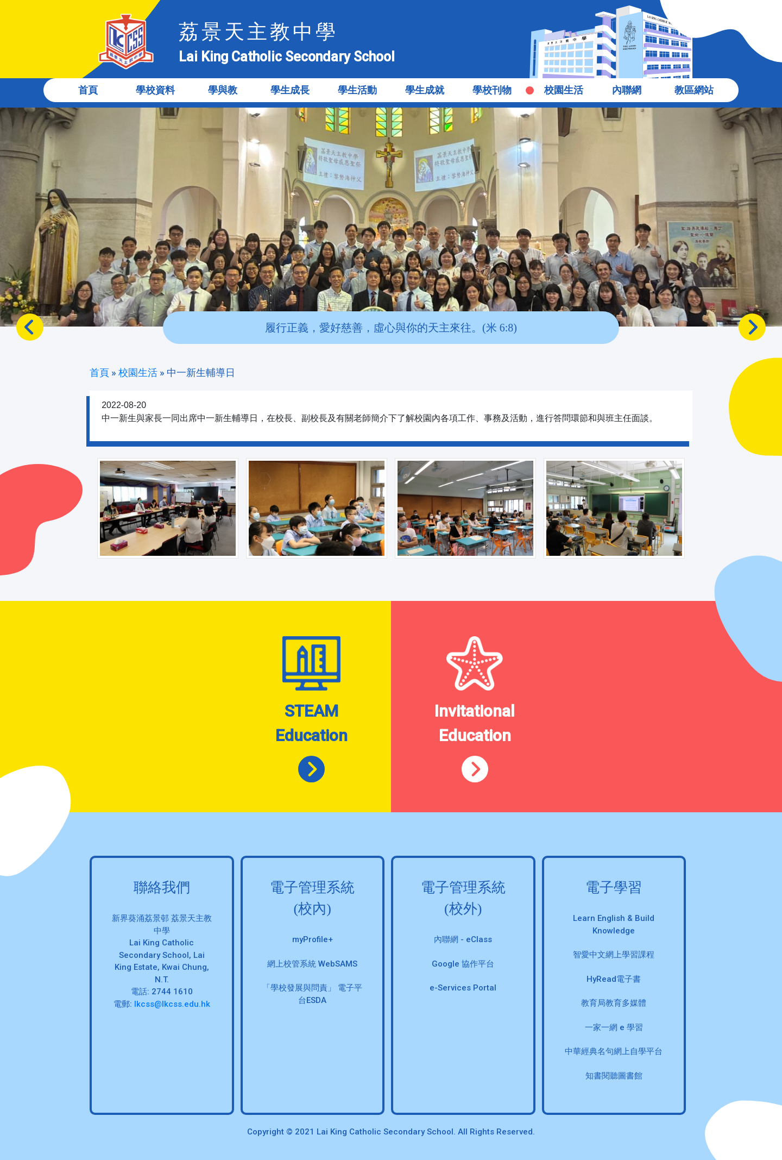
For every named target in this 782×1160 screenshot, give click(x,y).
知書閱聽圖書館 (613, 1076)
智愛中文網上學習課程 (613, 955)
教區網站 (694, 90)
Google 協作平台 (463, 964)
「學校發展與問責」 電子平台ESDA (312, 994)
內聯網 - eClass (463, 939)
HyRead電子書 (613, 979)
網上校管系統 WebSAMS (312, 964)
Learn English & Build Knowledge (613, 924)
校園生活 (563, 90)
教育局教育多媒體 (613, 1003)
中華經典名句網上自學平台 (614, 1051)
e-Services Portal (463, 988)
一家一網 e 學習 (614, 1027)
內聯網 (626, 90)
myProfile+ (312, 939)
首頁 (88, 90)
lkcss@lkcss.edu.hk (172, 1004)
